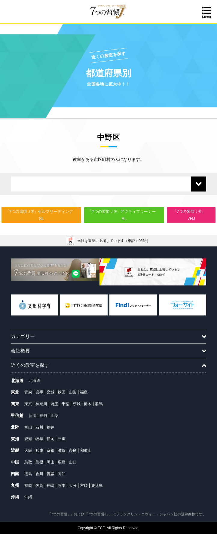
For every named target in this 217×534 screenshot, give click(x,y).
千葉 (65, 404)
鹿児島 (97, 485)
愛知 (28, 438)
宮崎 (84, 485)
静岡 (50, 438)
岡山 (50, 462)
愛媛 (50, 474)
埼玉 (54, 404)
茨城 (77, 404)
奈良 (73, 450)
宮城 (50, 392)
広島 (62, 462)
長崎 (50, 485)
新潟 (32, 415)
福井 (50, 427)
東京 (28, 404)
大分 (73, 485)
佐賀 (39, 485)
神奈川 (41, 404)
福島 (84, 392)
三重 (62, 438)
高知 (62, 474)
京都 (50, 450)
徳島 (28, 474)
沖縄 (28, 497)
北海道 (34, 380)
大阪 (28, 450)
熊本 (62, 485)
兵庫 (39, 450)
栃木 (88, 404)
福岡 (28, 485)
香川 (39, 474)
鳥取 (28, 462)
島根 (39, 462)
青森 (28, 392)
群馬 (99, 404)
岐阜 (39, 438)
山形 (73, 392)
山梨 (55, 415)
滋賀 (62, 450)
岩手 (39, 392)
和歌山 (86, 450)
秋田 (62, 392)
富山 (28, 427)
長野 (43, 415)
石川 (39, 427)
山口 (73, 462)
